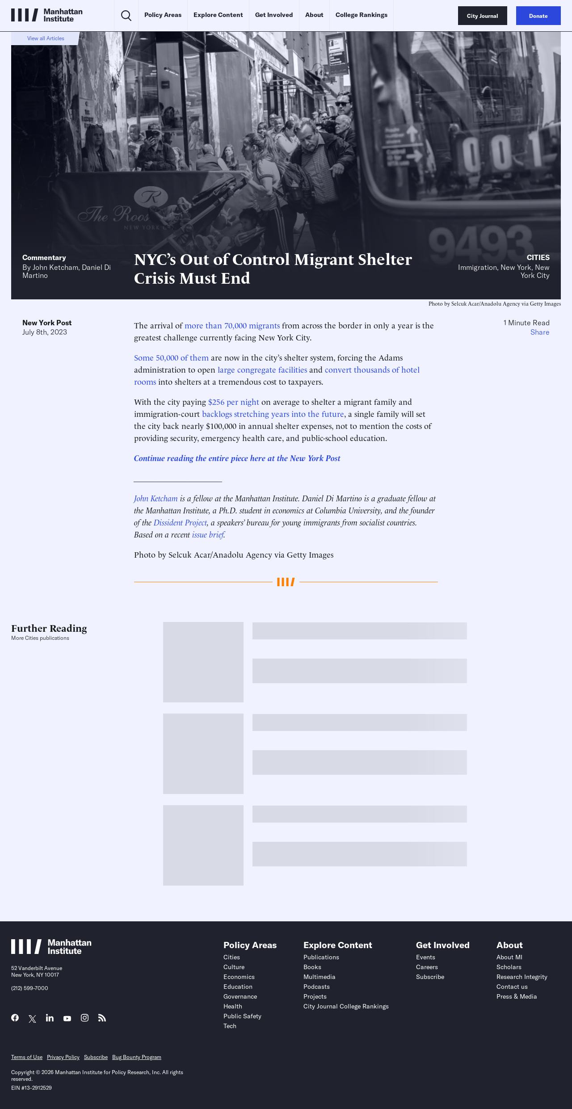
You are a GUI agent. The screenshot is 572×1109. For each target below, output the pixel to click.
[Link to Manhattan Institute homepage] (51, 951)
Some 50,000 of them (171, 356)
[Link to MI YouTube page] (67, 1019)
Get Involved (274, 15)
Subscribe (430, 977)
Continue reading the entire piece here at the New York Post (237, 457)
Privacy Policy (63, 1057)
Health (232, 1006)
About (314, 15)
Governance (240, 996)
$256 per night (233, 401)
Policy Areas (162, 15)
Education (237, 987)
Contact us (512, 987)
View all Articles (45, 38)
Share (540, 332)
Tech (229, 1026)
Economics (239, 977)
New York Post (47, 323)
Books (312, 967)
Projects (315, 996)
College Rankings (361, 15)
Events (425, 957)
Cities (538, 257)
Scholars (509, 967)
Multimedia (319, 977)
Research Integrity (521, 977)
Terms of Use (26, 1057)
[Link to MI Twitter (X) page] (32, 1019)
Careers (427, 967)
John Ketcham (55, 267)
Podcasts (316, 987)
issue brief (207, 533)
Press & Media (516, 996)
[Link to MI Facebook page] (15, 1019)
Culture (233, 967)
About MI (509, 957)
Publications (321, 957)
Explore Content (218, 15)
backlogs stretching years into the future (273, 413)
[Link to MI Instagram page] (84, 1020)
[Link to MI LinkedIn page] (50, 1019)
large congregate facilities (262, 368)
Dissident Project (180, 521)
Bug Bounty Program (136, 1057)
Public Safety (242, 1016)
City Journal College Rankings (346, 1006)
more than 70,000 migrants (232, 324)
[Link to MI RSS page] (102, 1019)
